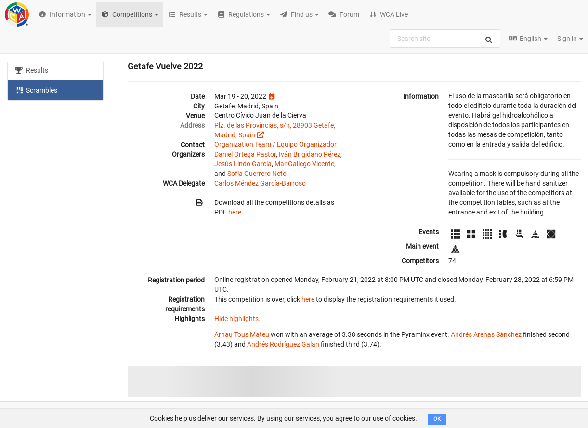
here (234, 212)
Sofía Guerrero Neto (257, 173)
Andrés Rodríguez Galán (283, 344)
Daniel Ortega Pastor (245, 154)
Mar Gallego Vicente (304, 164)
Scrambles (36, 89)
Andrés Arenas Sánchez (486, 334)
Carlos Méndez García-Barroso (260, 183)
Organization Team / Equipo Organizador (275, 144)
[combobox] (445, 38)
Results (31, 70)
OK (437, 419)
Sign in (570, 38)
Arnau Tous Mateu (241, 334)
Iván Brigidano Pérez (309, 154)
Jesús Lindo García (243, 164)
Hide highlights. (237, 318)
